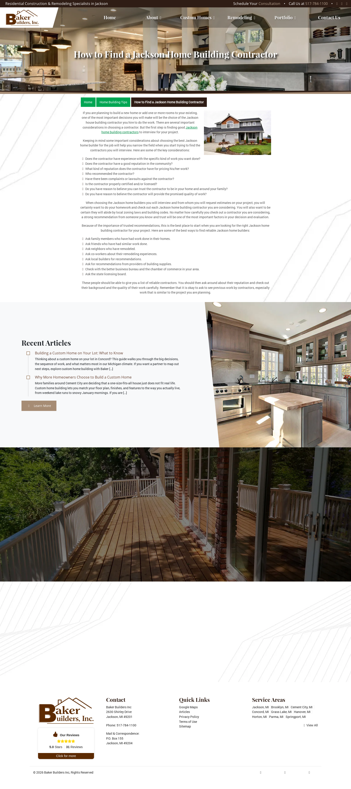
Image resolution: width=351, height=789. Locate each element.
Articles (184, 712)
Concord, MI (260, 712)
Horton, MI (259, 717)
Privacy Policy (189, 717)
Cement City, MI (301, 707)
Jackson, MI (260, 707)
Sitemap (185, 726)
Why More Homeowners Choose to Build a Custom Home (83, 377)
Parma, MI (276, 717)
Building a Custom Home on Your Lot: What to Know (79, 353)
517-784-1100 (316, 3)
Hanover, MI (302, 712)
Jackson (191, 127)
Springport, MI (296, 717)
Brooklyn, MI (280, 707)
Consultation (269, 3)
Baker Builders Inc (56, 772)
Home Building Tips (113, 102)
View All (311, 725)
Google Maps (188, 707)
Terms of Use (188, 721)
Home (88, 102)
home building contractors (120, 132)
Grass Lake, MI (281, 712)
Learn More (39, 406)
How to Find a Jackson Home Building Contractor (169, 102)
